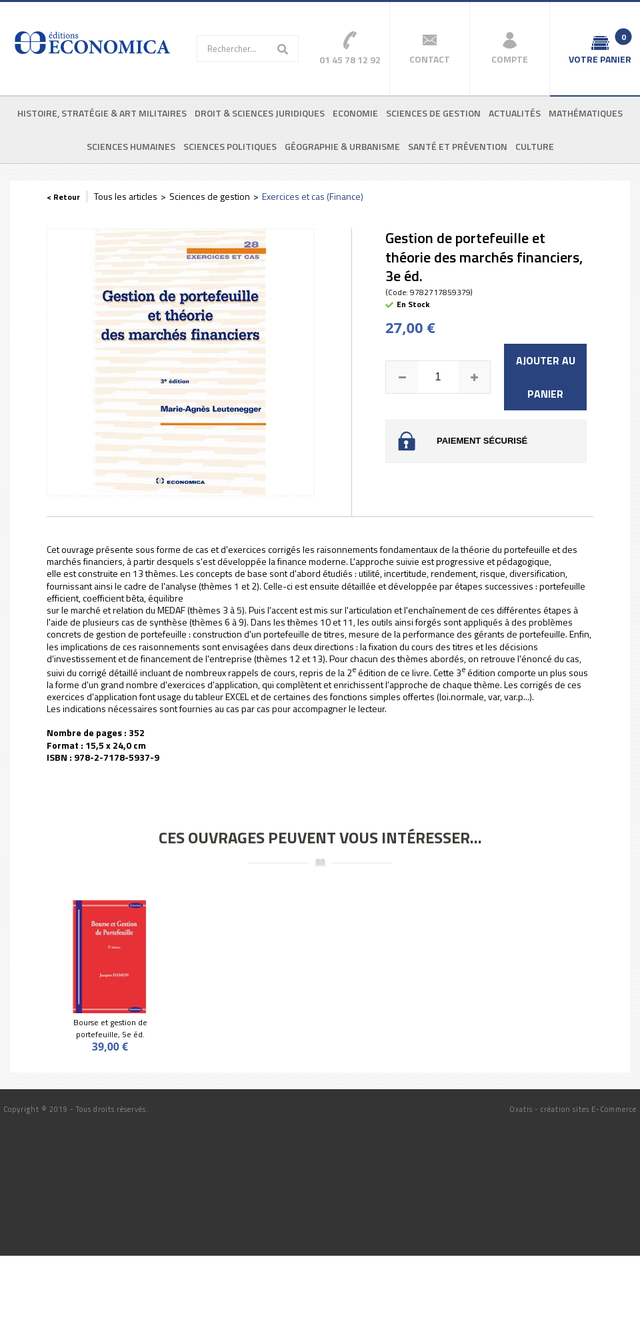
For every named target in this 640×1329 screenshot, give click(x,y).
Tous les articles (125, 196)
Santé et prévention (457, 146)
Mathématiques (586, 113)
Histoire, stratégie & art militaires (102, 113)
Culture (534, 146)
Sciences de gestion (433, 113)
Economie (355, 113)
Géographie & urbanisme (342, 146)
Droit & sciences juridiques (260, 113)
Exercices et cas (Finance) (312, 196)
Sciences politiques (230, 146)
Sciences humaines (131, 146)
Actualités (515, 113)
